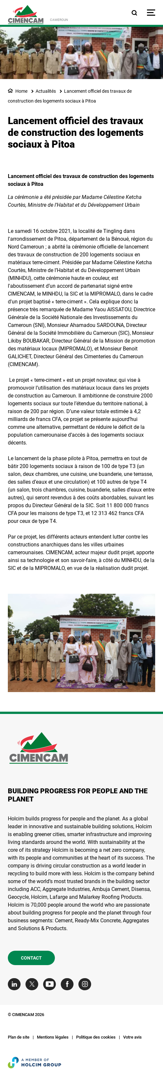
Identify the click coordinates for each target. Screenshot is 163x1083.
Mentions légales (53, 1037)
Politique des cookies (96, 1037)
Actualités (46, 91)
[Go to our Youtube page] (51, 984)
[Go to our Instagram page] (86, 984)
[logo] (25, 14)
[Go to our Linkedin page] (16, 984)
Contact (31, 958)
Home (21, 91)
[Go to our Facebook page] (69, 984)
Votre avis (132, 1037)
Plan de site (18, 1037)
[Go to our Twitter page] (33, 984)
